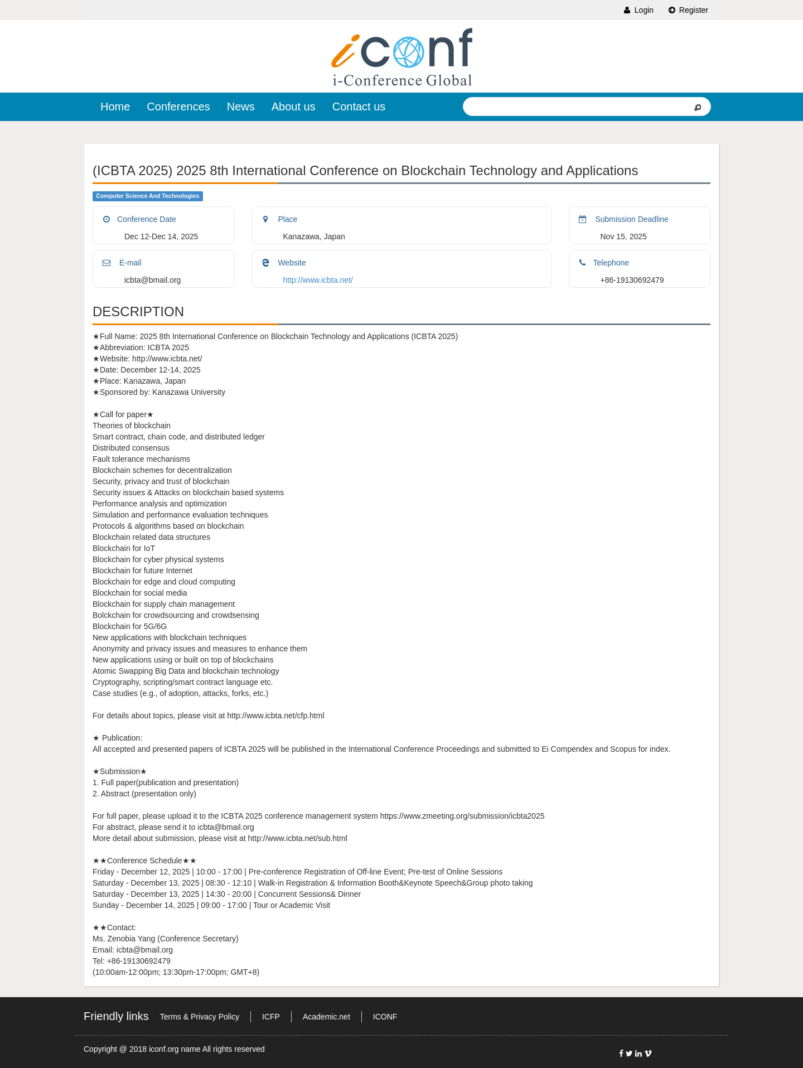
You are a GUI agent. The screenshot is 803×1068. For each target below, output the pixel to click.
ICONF (385, 1016)
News (241, 106)
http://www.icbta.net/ (318, 280)
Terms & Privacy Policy (199, 1016)
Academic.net (326, 1016)
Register (687, 10)
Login (638, 10)
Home (115, 106)
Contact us (359, 106)
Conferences (178, 106)
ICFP (271, 1016)
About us (294, 106)
